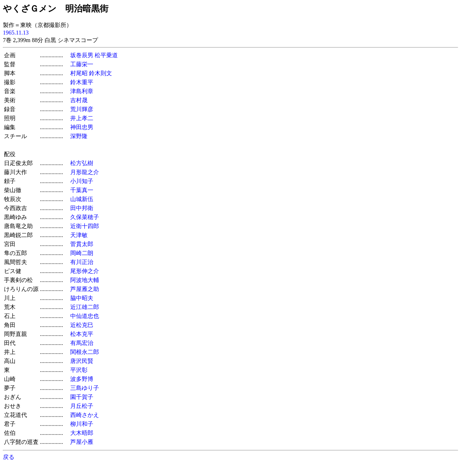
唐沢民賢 (81, 361)
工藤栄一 (81, 64)
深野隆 (79, 136)
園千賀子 (81, 397)
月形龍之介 (84, 172)
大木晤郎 (81, 433)
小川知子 (81, 181)
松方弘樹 (81, 163)
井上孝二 (81, 118)
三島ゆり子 (84, 388)
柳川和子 (81, 424)
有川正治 (81, 262)
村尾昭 (79, 73)
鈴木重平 (81, 82)
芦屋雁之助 (84, 289)
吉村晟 (79, 100)
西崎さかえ (84, 415)
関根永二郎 (84, 352)
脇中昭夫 (81, 298)
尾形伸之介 (84, 271)
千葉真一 (81, 190)
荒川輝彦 (81, 109)
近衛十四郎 (84, 226)
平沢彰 (79, 370)
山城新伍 (81, 199)
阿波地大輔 (84, 280)
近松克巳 (81, 325)
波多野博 (81, 379)
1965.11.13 (15, 32)
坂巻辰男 (81, 55)
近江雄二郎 (84, 307)
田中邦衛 (81, 208)
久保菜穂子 (84, 217)
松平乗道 (106, 55)
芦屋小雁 (81, 442)
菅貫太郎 (81, 244)
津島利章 (81, 91)
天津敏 (79, 235)
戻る (8, 457)
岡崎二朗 (81, 253)
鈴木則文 (100, 73)
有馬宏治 (81, 343)
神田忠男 (81, 127)
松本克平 (81, 334)
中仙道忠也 (84, 316)
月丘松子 (81, 406)
